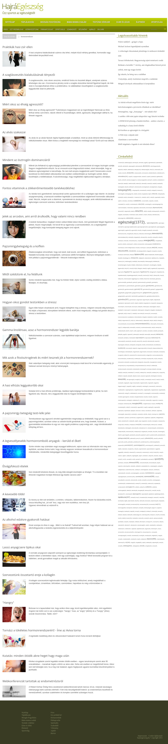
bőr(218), (155, 194)
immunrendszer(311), (143, 324)
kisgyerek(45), (136, 351)
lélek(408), (122, 379)
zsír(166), (142, 546)
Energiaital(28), (159, 240)
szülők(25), (154, 487)
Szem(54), (128, 473)
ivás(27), (132, 330)
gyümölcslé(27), (133, 299)
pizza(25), (156, 438)
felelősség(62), (128, 261)
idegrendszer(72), (126, 320)
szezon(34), (128, 480)
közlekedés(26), (136, 369)
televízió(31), (148, 500)
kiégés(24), (135, 348)
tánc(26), (159, 490)
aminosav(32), (145, 173)
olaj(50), (137, 421)
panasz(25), (138, 435)
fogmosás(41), (161, 268)
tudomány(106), (146, 514)
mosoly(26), (120, 403)
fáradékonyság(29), (159, 254)
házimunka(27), (127, 310)
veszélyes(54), (148, 535)
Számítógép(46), (145, 469)
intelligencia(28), (126, 327)
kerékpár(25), (133, 344)
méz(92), (150, 397)
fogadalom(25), (154, 268)
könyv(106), (147, 362)
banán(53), (150, 183)
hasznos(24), (135, 306)
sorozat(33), (129, 459)
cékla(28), (144, 197)
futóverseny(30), (128, 278)
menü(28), (132, 396)
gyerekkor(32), (121, 289)
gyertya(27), (153, 289)
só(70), (125, 459)
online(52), (126, 424)
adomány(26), (135, 162)
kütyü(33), (125, 375)
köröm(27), (149, 365)
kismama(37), (150, 351)
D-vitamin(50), (130, 207)
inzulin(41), (138, 327)
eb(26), (137, 214)
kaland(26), (142, 334)
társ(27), (138, 497)
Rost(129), (156, 452)
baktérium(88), (132, 183)
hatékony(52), (146, 306)
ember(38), (126, 240)
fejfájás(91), (142, 258)
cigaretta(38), (158, 197)
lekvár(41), (159, 375)
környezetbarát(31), (130, 365)
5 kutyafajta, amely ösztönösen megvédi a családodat (137, 79)
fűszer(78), (146, 278)
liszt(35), (162, 379)
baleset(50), (144, 183)
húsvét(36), (160, 317)
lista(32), (158, 379)
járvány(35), (160, 330)
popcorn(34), (121, 441)
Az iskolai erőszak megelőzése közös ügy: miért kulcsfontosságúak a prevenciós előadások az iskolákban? (139, 104)
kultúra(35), (149, 372)
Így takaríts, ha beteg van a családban (132, 74)
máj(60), (134, 386)
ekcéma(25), (155, 230)
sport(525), (159, 459)
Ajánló (92, 29)
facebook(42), (126, 254)
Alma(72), (152, 169)
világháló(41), (155, 535)
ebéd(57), (141, 214)
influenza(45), (154, 323)
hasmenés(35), (128, 306)
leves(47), (154, 379)
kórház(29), (160, 358)
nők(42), (150, 414)
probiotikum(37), (137, 441)
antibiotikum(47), (161, 173)
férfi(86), (133, 265)
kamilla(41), (126, 337)
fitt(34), (136, 268)
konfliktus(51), (137, 358)
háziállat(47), (121, 310)
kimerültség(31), (121, 351)
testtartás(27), (136, 507)
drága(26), (120, 214)
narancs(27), (138, 410)
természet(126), (135, 504)
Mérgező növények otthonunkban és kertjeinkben (136, 84)
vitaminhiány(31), (161, 539)
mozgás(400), (137, 403)
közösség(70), (143, 369)
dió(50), (145, 211)
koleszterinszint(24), (141, 355)
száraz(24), (151, 469)
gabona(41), (158, 278)
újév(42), (151, 518)
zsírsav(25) (154, 545)
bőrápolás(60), (161, 193)
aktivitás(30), (126, 166)
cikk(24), (163, 197)
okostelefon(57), (125, 421)
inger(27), (120, 327)
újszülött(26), (121, 521)
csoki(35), (156, 200)
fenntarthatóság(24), (122, 265)
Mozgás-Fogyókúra (50, 22)
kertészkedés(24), (150, 344)
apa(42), (149, 176)
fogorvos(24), (121, 272)
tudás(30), (124, 514)
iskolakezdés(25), (122, 330)
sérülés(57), (145, 455)
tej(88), (126, 501)
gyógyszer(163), (147, 292)
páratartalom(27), (162, 435)
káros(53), (134, 341)
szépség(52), (158, 473)
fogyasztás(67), (136, 272)
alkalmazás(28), (139, 166)
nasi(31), (143, 410)
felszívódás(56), (141, 261)
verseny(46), (154, 532)
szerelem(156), (131, 476)
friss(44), (162, 275)
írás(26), (153, 327)
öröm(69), (150, 431)
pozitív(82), (130, 441)
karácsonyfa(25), (122, 341)
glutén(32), (135, 282)
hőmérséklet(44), (138, 317)
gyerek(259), (150, 285)
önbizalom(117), (143, 428)
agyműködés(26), (152, 162)
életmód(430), (157, 233)
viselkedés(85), (127, 539)
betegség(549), (125, 190)
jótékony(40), (136, 334)
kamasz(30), (121, 337)
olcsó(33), (149, 421)
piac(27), (143, 438)
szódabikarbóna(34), (130, 483)
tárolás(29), (133, 497)
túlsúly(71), (153, 514)
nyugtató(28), (147, 417)
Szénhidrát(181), (150, 473)
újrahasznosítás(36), (158, 518)
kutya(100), (162, 372)
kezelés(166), (122, 348)
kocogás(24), (121, 355)
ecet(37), (146, 214)
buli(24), (126, 197)
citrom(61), (125, 200)
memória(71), (141, 393)
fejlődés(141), (155, 258)
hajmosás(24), (127, 303)
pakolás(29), (133, 435)
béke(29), (127, 186)
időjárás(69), (146, 320)
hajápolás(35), (157, 299)
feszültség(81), (153, 265)
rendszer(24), (139, 452)
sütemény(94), (127, 466)
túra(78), (158, 514)
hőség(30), (144, 317)
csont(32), (127, 204)
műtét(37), (128, 407)
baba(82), (126, 183)
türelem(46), (141, 518)
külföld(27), (120, 375)
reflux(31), (136, 448)
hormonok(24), (154, 313)
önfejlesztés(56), (122, 431)
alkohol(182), (147, 166)
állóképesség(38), (145, 169)
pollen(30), (160, 438)
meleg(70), (127, 393)
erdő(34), (124, 244)
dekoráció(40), (142, 207)
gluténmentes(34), (142, 282)
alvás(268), (130, 173)
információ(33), (160, 323)
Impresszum (142, 736)
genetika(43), (130, 282)
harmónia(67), (121, 306)
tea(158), (161, 497)
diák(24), (133, 211)
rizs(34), (151, 452)
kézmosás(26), (129, 348)
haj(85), (152, 299)
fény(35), (129, 265)
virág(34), (160, 535)
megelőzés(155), (139, 390)
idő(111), (133, 320)
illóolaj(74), (160, 320)
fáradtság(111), (127, 258)
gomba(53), (149, 282)
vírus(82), (120, 539)
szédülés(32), (156, 469)
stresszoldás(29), (153, 462)
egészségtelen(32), (152, 226)
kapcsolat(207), (140, 338)
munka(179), (159, 403)
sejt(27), (141, 455)
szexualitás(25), (121, 480)
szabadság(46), (153, 466)
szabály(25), (160, 466)
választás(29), (121, 525)
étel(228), (155, 247)
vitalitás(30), (144, 539)
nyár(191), (162, 414)
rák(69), (120, 448)
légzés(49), (148, 375)
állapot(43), (120, 169)
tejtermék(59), (131, 500)
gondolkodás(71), (122, 285)
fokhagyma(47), (153, 272)
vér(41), (159, 528)
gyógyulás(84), (122, 296)
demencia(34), (149, 207)
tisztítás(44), (127, 511)
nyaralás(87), (121, 417)
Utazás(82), (132, 521)
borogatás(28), (145, 193)
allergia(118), (137, 169)
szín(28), (140, 480)
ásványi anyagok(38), (142, 179)
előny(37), (160, 237)
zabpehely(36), (155, 542)
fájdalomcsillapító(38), (150, 254)
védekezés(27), (121, 528)
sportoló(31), (121, 462)
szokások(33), (144, 483)
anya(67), (131, 176)
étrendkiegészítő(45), (142, 251)
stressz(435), (134, 462)
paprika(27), (144, 435)
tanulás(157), (122, 494)
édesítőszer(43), (156, 214)
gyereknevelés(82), (129, 289)
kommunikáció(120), (158, 355)
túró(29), (120, 518)
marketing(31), (145, 386)
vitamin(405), (152, 539)
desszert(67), (121, 211)
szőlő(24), (137, 487)
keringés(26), (139, 344)
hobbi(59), (134, 313)
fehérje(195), (135, 258)
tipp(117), (154, 507)
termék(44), (128, 504)
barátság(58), (121, 186)
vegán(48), (133, 528)
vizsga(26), (133, 542)
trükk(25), (120, 514)
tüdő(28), (124, 518)
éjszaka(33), (150, 230)
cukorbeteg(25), (148, 204)
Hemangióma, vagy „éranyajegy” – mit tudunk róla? (137, 112)
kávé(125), (140, 341)
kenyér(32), (157, 341)
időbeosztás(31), (139, 320)
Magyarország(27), (122, 386)
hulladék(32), (150, 317)
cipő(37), (120, 200)
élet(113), (136, 233)
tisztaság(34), (121, 511)
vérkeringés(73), (138, 532)
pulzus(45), (162, 445)
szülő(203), (148, 487)
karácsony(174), (156, 338)
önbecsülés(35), (135, 428)
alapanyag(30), (132, 166)
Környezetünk (32, 29)
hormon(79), (148, 313)
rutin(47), (120, 455)
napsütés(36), (127, 410)
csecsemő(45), (145, 200)
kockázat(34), (162, 351)
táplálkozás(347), (124, 497)
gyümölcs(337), (124, 299)
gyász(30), (143, 285)
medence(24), (159, 386)
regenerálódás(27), (151, 448)
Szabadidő (72, 29)
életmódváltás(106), (123, 237)
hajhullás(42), (121, 303)
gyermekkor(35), (147, 289)
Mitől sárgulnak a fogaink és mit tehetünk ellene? (136, 144)
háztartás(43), (134, 310)
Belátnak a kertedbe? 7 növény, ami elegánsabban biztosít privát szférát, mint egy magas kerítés (142, 67)
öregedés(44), (144, 431)
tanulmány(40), (129, 494)
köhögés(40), (141, 362)
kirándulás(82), (129, 351)
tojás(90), (132, 511)
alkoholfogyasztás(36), (156, 166)
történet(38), (155, 511)
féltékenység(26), (149, 261)
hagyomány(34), (146, 299)
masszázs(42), (152, 386)
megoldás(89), (162, 390)
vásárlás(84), (153, 525)
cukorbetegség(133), (157, 204)
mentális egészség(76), (124, 396)
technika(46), (121, 500)
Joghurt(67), (130, 334)
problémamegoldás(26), (154, 441)
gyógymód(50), (128, 292)
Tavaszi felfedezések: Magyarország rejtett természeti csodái (140, 60)
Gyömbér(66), (135, 296)
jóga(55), (125, 334)
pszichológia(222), (139, 445)
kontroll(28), (144, 358)
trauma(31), (160, 511)
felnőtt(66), (135, 261)
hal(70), (133, 303)
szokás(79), (138, 483)
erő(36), (135, 244)
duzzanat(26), (126, 214)
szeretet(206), (140, 476)
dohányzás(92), (156, 211)
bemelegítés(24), (146, 186)
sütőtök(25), (138, 466)
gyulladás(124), (142, 296)
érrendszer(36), (141, 244)
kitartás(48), (156, 351)
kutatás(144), (155, 372)
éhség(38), (144, 230)
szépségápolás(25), (122, 476)
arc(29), (120, 179)
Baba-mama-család (76, 22)
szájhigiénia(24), (121, 469)
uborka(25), (146, 518)
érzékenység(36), (149, 244)
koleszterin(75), (133, 355)
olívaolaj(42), (155, 421)
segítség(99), (135, 455)
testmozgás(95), (122, 507)
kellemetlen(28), (151, 341)
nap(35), (146, 407)
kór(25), (156, 358)
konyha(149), (150, 358)
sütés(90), (133, 466)
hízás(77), (129, 313)
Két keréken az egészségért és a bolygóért (133, 130)
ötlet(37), (120, 435)
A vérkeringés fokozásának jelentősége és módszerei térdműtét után (141, 53)
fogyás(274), (128, 272)
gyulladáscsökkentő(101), (153, 296)
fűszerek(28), (153, 278)
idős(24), (152, 320)
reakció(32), (125, 448)
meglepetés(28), (154, 389)
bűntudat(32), (131, 197)
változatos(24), (134, 525)
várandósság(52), (141, 525)
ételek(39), (160, 247)
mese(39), (145, 396)
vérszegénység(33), (122, 535)
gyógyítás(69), (121, 292)
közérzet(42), (130, 369)
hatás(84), (140, 306)
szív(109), (150, 480)
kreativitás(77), (131, 372)
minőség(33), (129, 400)
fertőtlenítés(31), (139, 265)
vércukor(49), (121, 532)
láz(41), (139, 375)
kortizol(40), (127, 362)
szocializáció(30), (122, 483)
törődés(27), (149, 511)
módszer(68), (149, 400)
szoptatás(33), (157, 483)
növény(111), (155, 414)
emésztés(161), (133, 240)
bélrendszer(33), (138, 186)
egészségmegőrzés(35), (142, 226)
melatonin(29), (121, 393)
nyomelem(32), (132, 417)
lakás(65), (130, 375)
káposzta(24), (148, 337)
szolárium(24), (151, 483)
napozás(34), (121, 410)
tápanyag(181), (137, 494)
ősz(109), (155, 431)
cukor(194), (141, 204)
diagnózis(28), (128, 211)
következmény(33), (122, 369)
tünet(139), (129, 518)
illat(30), (155, 320)
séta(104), (151, 455)
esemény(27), (143, 247)
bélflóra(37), (132, 186)
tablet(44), (129, 490)
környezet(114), (122, 365)
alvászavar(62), (138, 173)
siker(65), (156, 455)
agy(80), (146, 162)
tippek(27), (159, 507)
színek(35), (144, 480)
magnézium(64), (144, 382)
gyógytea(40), (155, 292)
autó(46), (155, 179)
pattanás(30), (133, 438)
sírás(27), (161, 455)
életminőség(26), (148, 233)
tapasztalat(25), (145, 494)
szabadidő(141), (145, 466)
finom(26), (132, 268)
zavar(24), (161, 542)
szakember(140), (130, 469)
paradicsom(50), (154, 435)
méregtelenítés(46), (138, 396)
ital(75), (128, 330)
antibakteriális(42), (153, 173)
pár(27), (148, 435)
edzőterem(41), (137, 218)
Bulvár (101, 29)
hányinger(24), (160, 303)
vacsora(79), (156, 521)
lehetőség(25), (154, 375)
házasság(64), (153, 306)
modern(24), (143, 400)
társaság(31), (151, 497)
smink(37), (120, 459)
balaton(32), (139, 183)
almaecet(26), (158, 169)
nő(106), (145, 414)
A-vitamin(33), (121, 162)
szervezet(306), (149, 476)
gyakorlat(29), (138, 285)
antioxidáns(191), (123, 176)
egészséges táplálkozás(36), (130, 226)
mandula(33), (139, 386)
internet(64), (133, 327)
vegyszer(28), (148, 528)
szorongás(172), (130, 487)
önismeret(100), (130, 431)
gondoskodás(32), (131, 285)
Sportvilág (157, 22)
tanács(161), (148, 490)
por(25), (126, 441)
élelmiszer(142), (122, 233)
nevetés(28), (140, 414)
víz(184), (128, 542)
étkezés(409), (123, 251)
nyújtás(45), (153, 417)
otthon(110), (154, 424)
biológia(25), (154, 190)
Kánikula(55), (132, 337)
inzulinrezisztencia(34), (146, 327)
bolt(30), (136, 193)
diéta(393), (139, 211)
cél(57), (148, 197)
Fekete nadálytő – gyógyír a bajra (130, 42)
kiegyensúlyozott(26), (142, 348)
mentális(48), (162, 393)
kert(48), (144, 344)
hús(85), (155, 317)
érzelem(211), (157, 244)
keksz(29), (145, 341)
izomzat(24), (150, 330)
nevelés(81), (134, 414)
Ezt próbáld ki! (16, 29)
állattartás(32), (131, 169)
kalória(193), (159, 334)
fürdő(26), (142, 278)
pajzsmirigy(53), (126, 435)
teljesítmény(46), (155, 500)
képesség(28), (121, 344)
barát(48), (155, 183)
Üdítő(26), (137, 521)
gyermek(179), (138, 289)
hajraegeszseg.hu (143, 738)
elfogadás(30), (137, 237)
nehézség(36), (121, 414)
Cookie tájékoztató (155, 736)
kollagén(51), (149, 355)
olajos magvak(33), (143, 421)
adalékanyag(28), (128, 162)
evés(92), (159, 251)
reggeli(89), (121, 452)
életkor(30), (141, 233)
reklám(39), (126, 452)
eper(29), (120, 244)
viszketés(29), (134, 539)
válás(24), (161, 521)
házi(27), (158, 306)
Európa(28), (154, 251)
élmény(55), (155, 237)
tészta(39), (141, 507)
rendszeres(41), (145, 452)
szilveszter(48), (134, 480)
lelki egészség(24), (131, 379)
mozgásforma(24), (147, 403)
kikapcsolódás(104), (158, 348)
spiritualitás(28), (144, 459)
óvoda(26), (160, 424)
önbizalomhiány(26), (152, 428)
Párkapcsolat (47, 29)
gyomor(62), (129, 296)
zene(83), (120, 546)
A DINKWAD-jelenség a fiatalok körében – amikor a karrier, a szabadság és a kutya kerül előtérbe (141, 123)
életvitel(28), (131, 237)
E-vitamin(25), (132, 214)
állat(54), (125, 169)
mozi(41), (153, 403)
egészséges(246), (152, 223)
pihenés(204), (149, 438)
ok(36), (119, 421)
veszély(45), (142, 535)
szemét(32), (142, 473)
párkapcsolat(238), (124, 438)
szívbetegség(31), (156, 480)
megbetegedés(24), (129, 389)
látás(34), (135, 375)
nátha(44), (154, 410)
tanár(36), (154, 490)
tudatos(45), (130, 514)
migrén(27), (155, 396)
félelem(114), (121, 261)
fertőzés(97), (146, 265)
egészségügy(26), (161, 226)
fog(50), (149, 268)
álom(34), (124, 173)
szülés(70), (142, 487)
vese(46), (129, 535)
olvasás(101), (161, 421)
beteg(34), (160, 186)
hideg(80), (152, 310)
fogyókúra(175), (145, 272)
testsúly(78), (129, 507)
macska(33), (121, 382)
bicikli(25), (149, 190)
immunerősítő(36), (131, 323)
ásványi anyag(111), (132, 180)
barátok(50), (160, 183)
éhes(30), (140, 230)
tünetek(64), (135, 518)
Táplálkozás (27, 22)
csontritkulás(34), (134, 204)
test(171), (158, 504)
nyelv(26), (127, 417)
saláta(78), (129, 455)
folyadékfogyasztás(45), (132, 275)
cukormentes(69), (122, 207)
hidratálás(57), (158, 310)
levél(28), (142, 379)
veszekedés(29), (135, 535)
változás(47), (127, 525)
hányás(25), (154, 303)
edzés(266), (130, 218)
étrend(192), (133, 251)
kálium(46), (153, 334)
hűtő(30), (120, 320)
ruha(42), (161, 452)
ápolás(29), (153, 176)
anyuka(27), (144, 176)
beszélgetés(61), (154, 186)
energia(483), (150, 240)
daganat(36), (136, 207)
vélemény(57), (154, 528)
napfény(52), (151, 407)
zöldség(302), (128, 546)
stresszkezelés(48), (144, 462)
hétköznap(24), (141, 310)
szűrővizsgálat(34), (122, 490)
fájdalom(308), (139, 254)
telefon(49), (142, 500)
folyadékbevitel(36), (122, 275)
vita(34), (139, 539)
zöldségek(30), (136, 545)
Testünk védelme (101, 22)
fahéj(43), (132, 254)
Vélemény (83, 29)
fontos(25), (140, 275)
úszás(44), (126, 521)
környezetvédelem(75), (141, 365)
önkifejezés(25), (137, 431)
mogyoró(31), (155, 400)
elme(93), (150, 237)
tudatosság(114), (137, 514)
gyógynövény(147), (137, 292)
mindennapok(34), (122, 400)
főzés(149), (157, 275)
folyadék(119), (160, 272)
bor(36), (139, 193)
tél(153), (137, 501)
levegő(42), (137, 379)
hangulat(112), (147, 303)
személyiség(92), (135, 473)
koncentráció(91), (122, 358)
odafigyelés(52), (159, 417)
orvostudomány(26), (146, 424)
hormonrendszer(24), (123, 317)
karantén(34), (129, 341)
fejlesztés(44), (148, 258)
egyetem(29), (128, 230)
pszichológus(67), (149, 445)
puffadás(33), (157, 445)
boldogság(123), (129, 194)
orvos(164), (138, 424)
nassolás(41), (148, 410)
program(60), (121, 445)
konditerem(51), (130, 358)
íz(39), (135, 330)
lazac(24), (143, 375)
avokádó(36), (160, 179)
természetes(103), (144, 504)
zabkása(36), (149, 542)
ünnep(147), (149, 521)
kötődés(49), (154, 365)
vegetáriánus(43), (141, 528)
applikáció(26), (159, 176)
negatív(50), (159, 410)
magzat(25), (129, 386)
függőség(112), (136, 279)
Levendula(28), (148, 379)
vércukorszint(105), (129, 532)
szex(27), (157, 476)
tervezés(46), (152, 504)
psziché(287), (129, 445)
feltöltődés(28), (156, 261)
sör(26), (134, 459)
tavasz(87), (156, 497)
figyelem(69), (121, 268)
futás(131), (121, 279)
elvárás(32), (121, 240)
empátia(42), (141, 240)
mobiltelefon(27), (136, 400)
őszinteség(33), (161, 431)
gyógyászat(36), (159, 289)
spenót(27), (138, 459)
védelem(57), (128, 528)
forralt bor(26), (146, 275)
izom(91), (145, 331)
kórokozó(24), (121, 362)
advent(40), (141, 162)
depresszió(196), (158, 207)
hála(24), (137, 303)
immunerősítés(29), (122, 323)
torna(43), (137, 511)
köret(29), (159, 362)
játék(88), (120, 334)
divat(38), (150, 211)
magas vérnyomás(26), (135, 382)
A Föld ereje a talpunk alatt (128, 135)
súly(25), (158, 462)
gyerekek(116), (158, 285)
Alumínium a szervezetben (128, 140)
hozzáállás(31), (131, 317)
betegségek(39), (136, 190)
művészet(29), (134, 407)
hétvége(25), (147, 310)
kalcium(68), (148, 334)
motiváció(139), (127, 403)
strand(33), (126, 462)
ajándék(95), (159, 162)
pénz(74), (138, 438)
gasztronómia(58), (122, 282)
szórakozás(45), (122, 487)
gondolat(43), (155, 282)
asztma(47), (150, 179)
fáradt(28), (120, 258)
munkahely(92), (122, 407)
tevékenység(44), (148, 507)
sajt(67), (124, 455)
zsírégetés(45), (148, 545)
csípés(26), (151, 200)
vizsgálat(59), (139, 542)
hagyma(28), (139, 299)
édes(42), (150, 214)
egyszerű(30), (134, 230)
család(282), (137, 201)
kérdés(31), (127, 344)
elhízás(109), (144, 237)
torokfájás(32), (143, 511)
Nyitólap (10, 22)
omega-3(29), (121, 424)
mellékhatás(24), (133, 393)
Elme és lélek (123, 22)
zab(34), (144, 542)
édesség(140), (122, 218)
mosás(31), (160, 400)
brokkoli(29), (121, 197)
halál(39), (141, 303)
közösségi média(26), (152, 369)
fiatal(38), (159, 265)
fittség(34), (140, 268)
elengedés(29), (130, 233)
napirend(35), (157, 407)
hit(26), (125, 313)
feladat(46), (161, 258)
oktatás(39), (132, 421)
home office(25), (141, 313)
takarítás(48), (135, 490)
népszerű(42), (128, 414)
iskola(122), (158, 327)
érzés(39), (137, 247)
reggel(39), (157, 448)
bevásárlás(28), (143, 190)
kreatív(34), (125, 372)
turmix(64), (162, 514)
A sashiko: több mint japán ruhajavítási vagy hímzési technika (141, 116)
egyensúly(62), (121, 230)
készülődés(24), (157, 344)
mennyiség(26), (147, 393)
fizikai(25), (145, 268)
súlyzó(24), (120, 466)
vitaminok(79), (121, 542)
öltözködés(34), (121, 428)
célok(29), (152, 197)
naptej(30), (133, 410)
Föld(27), (151, 275)
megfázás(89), (147, 390)
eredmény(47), (130, 244)
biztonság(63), (121, 193)
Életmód (140, 22)
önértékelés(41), (160, 428)
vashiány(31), (159, 525)
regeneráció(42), (143, 448)
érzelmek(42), (121, 247)
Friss (6, 29)
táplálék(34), (151, 494)
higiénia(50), (121, 313)
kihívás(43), (150, 348)
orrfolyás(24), (132, 424)
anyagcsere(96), (137, 176)
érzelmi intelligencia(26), (130, 247)
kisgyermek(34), (143, 351)
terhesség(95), (122, 504)
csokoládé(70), (121, 204)
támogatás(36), (141, 490)
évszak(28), (120, 254)
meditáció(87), (121, 390)
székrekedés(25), (122, 473)
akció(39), (120, 166)
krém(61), (137, 372)
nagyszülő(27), (140, 407)
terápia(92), (162, 501)
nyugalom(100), (140, 417)
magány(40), (127, 382)
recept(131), (131, 449)
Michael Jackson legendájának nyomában (133, 46)
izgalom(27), (140, 330)
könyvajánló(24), (153, 362)
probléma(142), (145, 442)
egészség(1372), (132, 222)
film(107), (127, 268)
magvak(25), (151, 382)
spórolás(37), (151, 459)
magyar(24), (156, 382)
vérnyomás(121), (147, 532)
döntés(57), (162, 211)
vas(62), (148, 525)
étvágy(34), (149, 251)
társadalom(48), (144, 497)
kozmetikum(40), (134, 362)
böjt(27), (150, 193)
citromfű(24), (130, 200)
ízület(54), (155, 330)
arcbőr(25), (124, 179)
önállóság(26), (128, 428)
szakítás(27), (138, 469)
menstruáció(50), (155, 393)
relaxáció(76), (132, 452)
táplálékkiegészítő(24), (159, 494)
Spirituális (60, 29)
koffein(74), (127, 355)
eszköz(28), (149, 247)
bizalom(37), (160, 190)
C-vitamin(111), (138, 197)
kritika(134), (143, 372)
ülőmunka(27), (143, 521)
